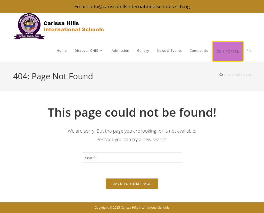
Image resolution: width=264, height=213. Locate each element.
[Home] (221, 74)
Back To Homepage (131, 183)
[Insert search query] (132, 157)
